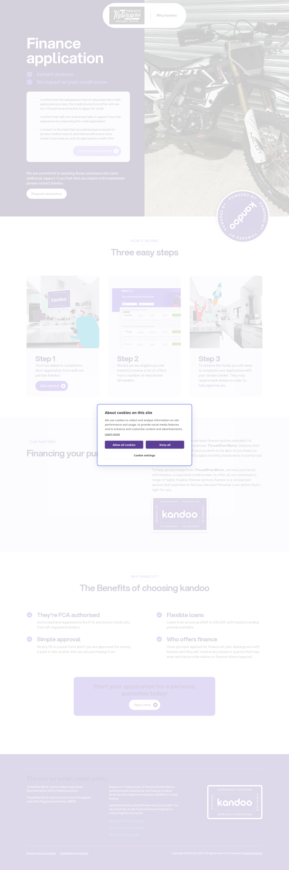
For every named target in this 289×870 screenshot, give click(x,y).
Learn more (112, 434)
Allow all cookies (124, 445)
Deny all (164, 445)
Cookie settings (144, 455)
